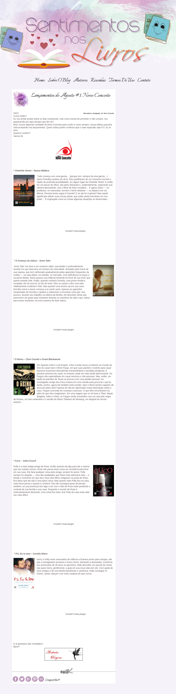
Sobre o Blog (59, 80)
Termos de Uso (121, 80)
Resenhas (98, 80)
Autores (80, 80)
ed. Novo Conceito (107, 113)
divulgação (96, 113)
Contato (144, 80)
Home (39, 80)
